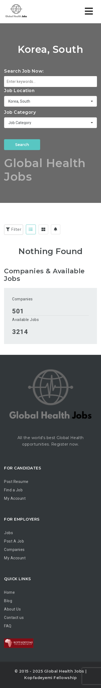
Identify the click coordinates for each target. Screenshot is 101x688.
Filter (13, 229)
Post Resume (16, 481)
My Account (15, 498)
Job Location (19, 90)
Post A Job (14, 541)
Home (9, 592)
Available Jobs (25, 319)
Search (22, 144)
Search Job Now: (24, 71)
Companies (22, 299)
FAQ (8, 626)
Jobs (8, 533)
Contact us (14, 617)
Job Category (20, 112)
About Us (12, 609)
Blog (8, 601)
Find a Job (13, 490)
